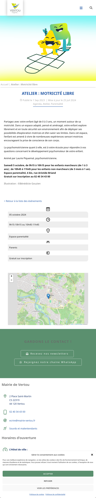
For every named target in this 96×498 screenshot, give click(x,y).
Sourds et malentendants (23, 428)
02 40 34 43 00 (17, 411)
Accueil (4, 84)
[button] (92, 454)
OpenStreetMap (78, 324)
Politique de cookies (36, 494)
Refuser (48, 481)
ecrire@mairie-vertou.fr (22, 420)
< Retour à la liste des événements (23, 201)
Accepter (48, 473)
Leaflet (71, 324)
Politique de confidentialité (55, 494)
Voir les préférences (48, 488)
